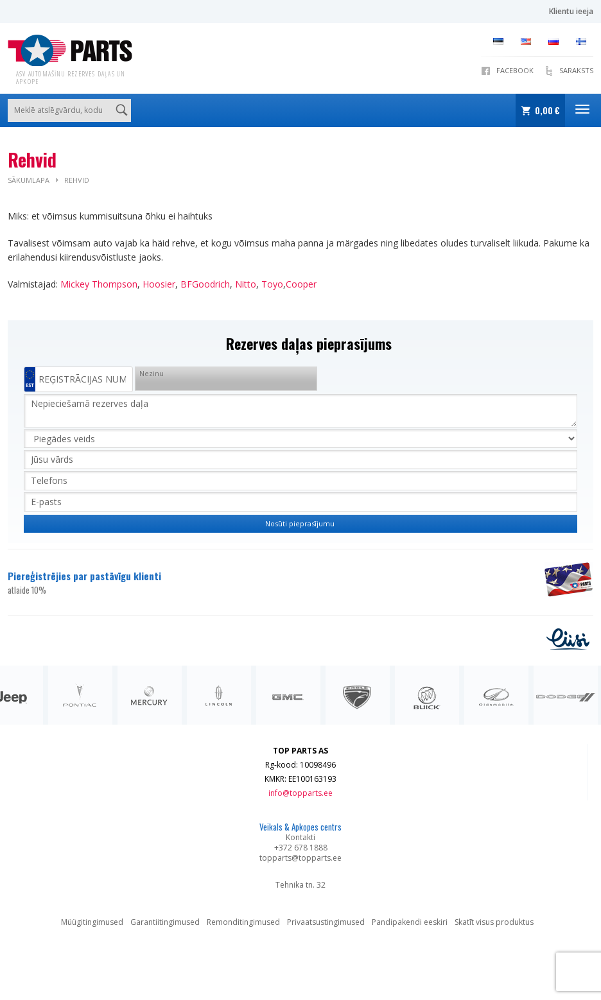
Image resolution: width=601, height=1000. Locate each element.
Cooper (301, 284)
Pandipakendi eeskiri (410, 922)
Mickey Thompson (98, 284)
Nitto (245, 284)
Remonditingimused (243, 922)
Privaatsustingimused (326, 922)
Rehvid (76, 180)
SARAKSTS (576, 70)
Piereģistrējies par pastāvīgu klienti (268, 583)
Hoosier (159, 284)
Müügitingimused (92, 922)
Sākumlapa (28, 180)
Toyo (272, 284)
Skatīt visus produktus (494, 922)
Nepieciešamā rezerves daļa (300, 410)
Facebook (515, 70)
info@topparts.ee (300, 793)
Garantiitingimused (165, 922)
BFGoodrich (205, 284)
